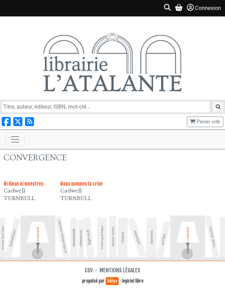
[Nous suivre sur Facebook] (6, 122)
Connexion (204, 7)
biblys (112, 281)
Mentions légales (119, 270)
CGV (89, 270)
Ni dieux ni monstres (23, 184)
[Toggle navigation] (15, 139)
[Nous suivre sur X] (17, 122)
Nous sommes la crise (81, 184)
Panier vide (205, 121)
